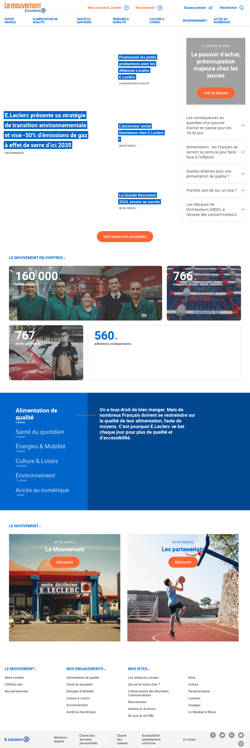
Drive (192, 677)
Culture (193, 684)
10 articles (21, 465)
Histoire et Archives (142, 709)
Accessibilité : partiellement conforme (151, 739)
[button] (52, 415)
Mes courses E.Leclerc (108, 7)
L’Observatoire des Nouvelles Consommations (148, 693)
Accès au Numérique (81, 712)
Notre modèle (14, 677)
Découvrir (64, 562)
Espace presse (198, 7)
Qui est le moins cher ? (144, 684)
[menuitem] (16, 20)
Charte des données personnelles (88, 739)
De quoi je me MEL (141, 715)
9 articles (20, 422)
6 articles (20, 436)
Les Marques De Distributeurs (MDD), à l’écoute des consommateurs (215, 209)
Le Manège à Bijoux (202, 712)
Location (194, 698)
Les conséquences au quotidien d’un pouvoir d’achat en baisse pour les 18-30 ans (215, 125)
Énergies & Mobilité (80, 691)
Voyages (194, 705)
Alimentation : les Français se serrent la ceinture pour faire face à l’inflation (215, 152)
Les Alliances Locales (143, 677)
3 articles (20, 451)
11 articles (21, 480)
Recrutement (149, 7)
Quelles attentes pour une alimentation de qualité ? (215, 173)
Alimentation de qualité (82, 677)
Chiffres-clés (14, 684)
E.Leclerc (189, 739)
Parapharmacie (199, 691)
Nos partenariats (16, 691)
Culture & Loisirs (77, 698)
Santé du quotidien (79, 684)
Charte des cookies (122, 739)
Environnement (77, 705)
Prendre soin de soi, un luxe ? (215, 190)
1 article (20, 494)
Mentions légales (60, 739)
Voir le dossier (216, 92)
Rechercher (232, 7)
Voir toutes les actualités (125, 236)
